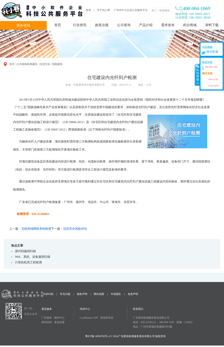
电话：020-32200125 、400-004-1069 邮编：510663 (162, 322)
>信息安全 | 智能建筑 (50, 64)
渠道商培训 (106, 317)
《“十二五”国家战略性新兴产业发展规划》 (41, 107)
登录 (88, 10)
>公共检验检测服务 (26, 64)
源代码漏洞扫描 (25, 251)
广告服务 (46, 317)
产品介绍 (146, 25)
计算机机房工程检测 (28, 262)
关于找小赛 (103, 10)
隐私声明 (82, 294)
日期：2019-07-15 (121, 84)
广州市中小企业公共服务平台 (131, 10)
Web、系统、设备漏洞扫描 (32, 256)
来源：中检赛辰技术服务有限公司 (85, 84)
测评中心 (59, 317)
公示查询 (123, 25)
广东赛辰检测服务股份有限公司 (151, 317)
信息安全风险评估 (75, 228)
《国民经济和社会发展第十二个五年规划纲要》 (174, 99)
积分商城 (190, 25)
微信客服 (212, 51)
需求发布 (168, 25)
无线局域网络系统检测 (36, 228)
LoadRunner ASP (89, 317)
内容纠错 (48, 294)
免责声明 (133, 294)
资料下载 (212, 25)
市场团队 (116, 294)
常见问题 (65, 294)
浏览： (144, 84)
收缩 (197, 75)
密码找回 (46, 322)
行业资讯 (79, 25)
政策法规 (101, 25)
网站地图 (99, 294)
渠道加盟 (59, 322)
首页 (57, 25)
